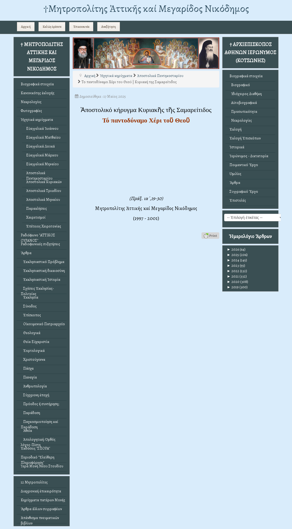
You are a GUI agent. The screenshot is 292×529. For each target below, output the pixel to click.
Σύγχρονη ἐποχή (35, 395)
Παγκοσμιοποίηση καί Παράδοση (39, 423)
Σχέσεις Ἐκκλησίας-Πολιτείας (37, 290)
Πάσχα (27, 368)
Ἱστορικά (237, 147)
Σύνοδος (29, 306)
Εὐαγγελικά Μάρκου (42, 155)
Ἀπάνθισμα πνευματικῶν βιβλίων (40, 519)
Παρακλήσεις (36, 208)
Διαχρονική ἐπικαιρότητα (41, 491)
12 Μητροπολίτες (34, 482)
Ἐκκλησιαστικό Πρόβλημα (42, 261)
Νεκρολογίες (31, 101)
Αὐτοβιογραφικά (243, 102)
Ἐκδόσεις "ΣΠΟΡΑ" (35, 448)
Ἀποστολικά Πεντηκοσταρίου (39, 174)
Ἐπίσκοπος (31, 315)
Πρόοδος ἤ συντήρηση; (40, 404)
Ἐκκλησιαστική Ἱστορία (40, 279)
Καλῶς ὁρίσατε (52, 26)
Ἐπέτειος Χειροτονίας (43, 226)
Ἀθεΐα (26, 430)
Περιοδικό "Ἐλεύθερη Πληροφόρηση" (37, 459)
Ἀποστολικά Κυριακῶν (44, 181)
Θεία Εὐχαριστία (35, 341)
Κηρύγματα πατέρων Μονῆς (43, 500)
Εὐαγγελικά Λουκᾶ (40, 146)
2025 (233, 254)
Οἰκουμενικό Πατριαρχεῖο (43, 324)
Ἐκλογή (236, 129)
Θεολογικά (30, 332)
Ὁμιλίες (235, 173)
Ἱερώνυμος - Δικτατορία (249, 156)
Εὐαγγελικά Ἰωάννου (42, 128)
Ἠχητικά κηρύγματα (37, 119)
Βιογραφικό (240, 84)
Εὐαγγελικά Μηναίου (42, 164)
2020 (233, 281)
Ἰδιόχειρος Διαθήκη (246, 93)
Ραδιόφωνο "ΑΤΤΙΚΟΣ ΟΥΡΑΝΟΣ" (38, 236)
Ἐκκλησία (29, 297)
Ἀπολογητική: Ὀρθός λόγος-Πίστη (38, 441)
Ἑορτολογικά (33, 350)
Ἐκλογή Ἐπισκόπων (245, 138)
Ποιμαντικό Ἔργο (244, 164)
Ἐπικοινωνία (81, 26)
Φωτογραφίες (31, 110)
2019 (233, 287)
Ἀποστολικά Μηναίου (43, 199)
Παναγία (29, 377)
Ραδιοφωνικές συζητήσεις (40, 244)
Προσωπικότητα (243, 111)
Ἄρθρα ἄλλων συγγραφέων (41, 509)
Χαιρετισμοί (36, 217)
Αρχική (26, 26)
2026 (233, 249)
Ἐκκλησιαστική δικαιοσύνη (43, 270)
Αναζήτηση (108, 26)
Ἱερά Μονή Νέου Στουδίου (42, 466)
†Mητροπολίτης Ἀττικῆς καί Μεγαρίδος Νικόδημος (146, 8)
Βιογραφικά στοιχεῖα (37, 84)
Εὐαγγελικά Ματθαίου (43, 137)
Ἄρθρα (26, 252)
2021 (233, 276)
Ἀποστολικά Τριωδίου (43, 190)
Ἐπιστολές (238, 200)
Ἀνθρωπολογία (34, 386)
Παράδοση (30, 412)
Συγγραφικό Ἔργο (244, 191)
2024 (233, 260)
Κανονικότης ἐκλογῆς (37, 93)
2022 (233, 271)
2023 (233, 265)
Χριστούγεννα (33, 359)
